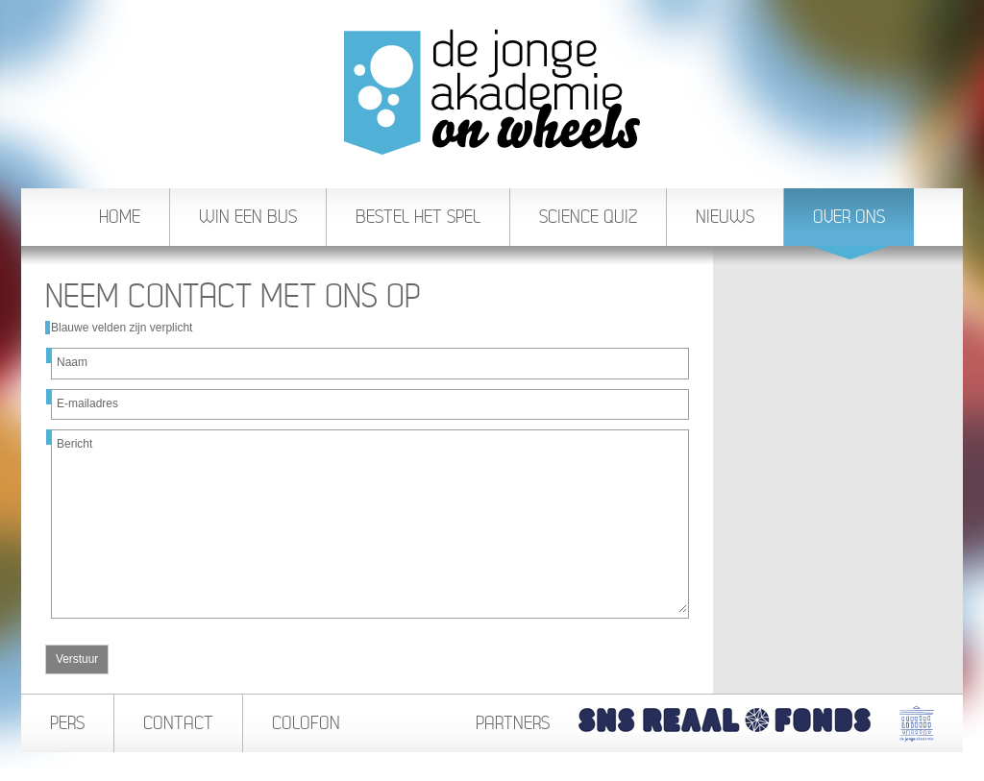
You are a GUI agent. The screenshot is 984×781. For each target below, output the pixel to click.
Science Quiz (588, 217)
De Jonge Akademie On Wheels (492, 92)
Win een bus (248, 217)
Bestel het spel (418, 217)
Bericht (74, 444)
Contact (178, 723)
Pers (67, 723)
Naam (72, 362)
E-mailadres (87, 403)
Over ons (850, 226)
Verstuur (77, 659)
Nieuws (725, 217)
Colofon (306, 723)
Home (119, 217)
